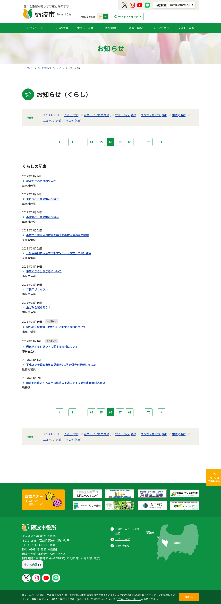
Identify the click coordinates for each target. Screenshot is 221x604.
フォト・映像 (186, 28)
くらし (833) (71, 115)
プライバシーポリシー (129, 599)
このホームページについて (127, 531)
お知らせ (46, 68)
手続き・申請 (85, 28)
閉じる (189, 597)
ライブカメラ (161, 28)
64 (91, 142)
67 (120, 142)
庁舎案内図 (31, 564)
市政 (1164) (179, 115)
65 (101, 142)
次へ (161, 142)
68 (129, 142)
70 (148, 142)
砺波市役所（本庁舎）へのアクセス (43, 554)
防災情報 (110, 28)
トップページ (35, 28)
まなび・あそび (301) (154, 115)
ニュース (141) (52, 120)
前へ (59, 142)
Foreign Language (128, 16)
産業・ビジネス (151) (97, 115)
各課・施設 (135, 28)
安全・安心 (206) (125, 115)
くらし (60, 68)
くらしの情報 (60, 28)
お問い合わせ (122, 545)
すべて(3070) (51, 115)
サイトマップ (122, 539)
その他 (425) (73, 120)
